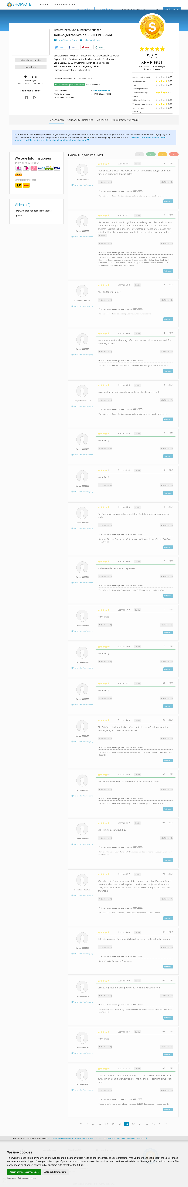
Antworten (168, 201)
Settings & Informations (55, 1172)
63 (133, 1123)
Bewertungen (56, 120)
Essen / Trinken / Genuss (66, 40)
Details (137, 164)
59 (106, 1123)
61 (120, 1123)
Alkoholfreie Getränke (91, 40)
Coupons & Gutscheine (80, 120)
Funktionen (43, 4)
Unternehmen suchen (64, 4)
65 (147, 1123)
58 (100, 1123)
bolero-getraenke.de (101, 90)
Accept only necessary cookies (24, 1172)
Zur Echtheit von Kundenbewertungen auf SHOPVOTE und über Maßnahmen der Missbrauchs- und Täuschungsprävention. (97, 1138)
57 (93, 1123)
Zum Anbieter (30, 67)
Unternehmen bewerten (30, 60)
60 (113, 1123)
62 (127, 1123)
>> (166, 1123)
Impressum (11, 1178)
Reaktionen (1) (105, 182)
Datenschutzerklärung (27, 1178)
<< (81, 1123)
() (166, 182)
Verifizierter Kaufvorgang (82, 185)
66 (153, 1123)
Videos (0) (102, 120)
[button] (60, 47)
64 (140, 1123)
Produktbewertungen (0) (125, 120)
